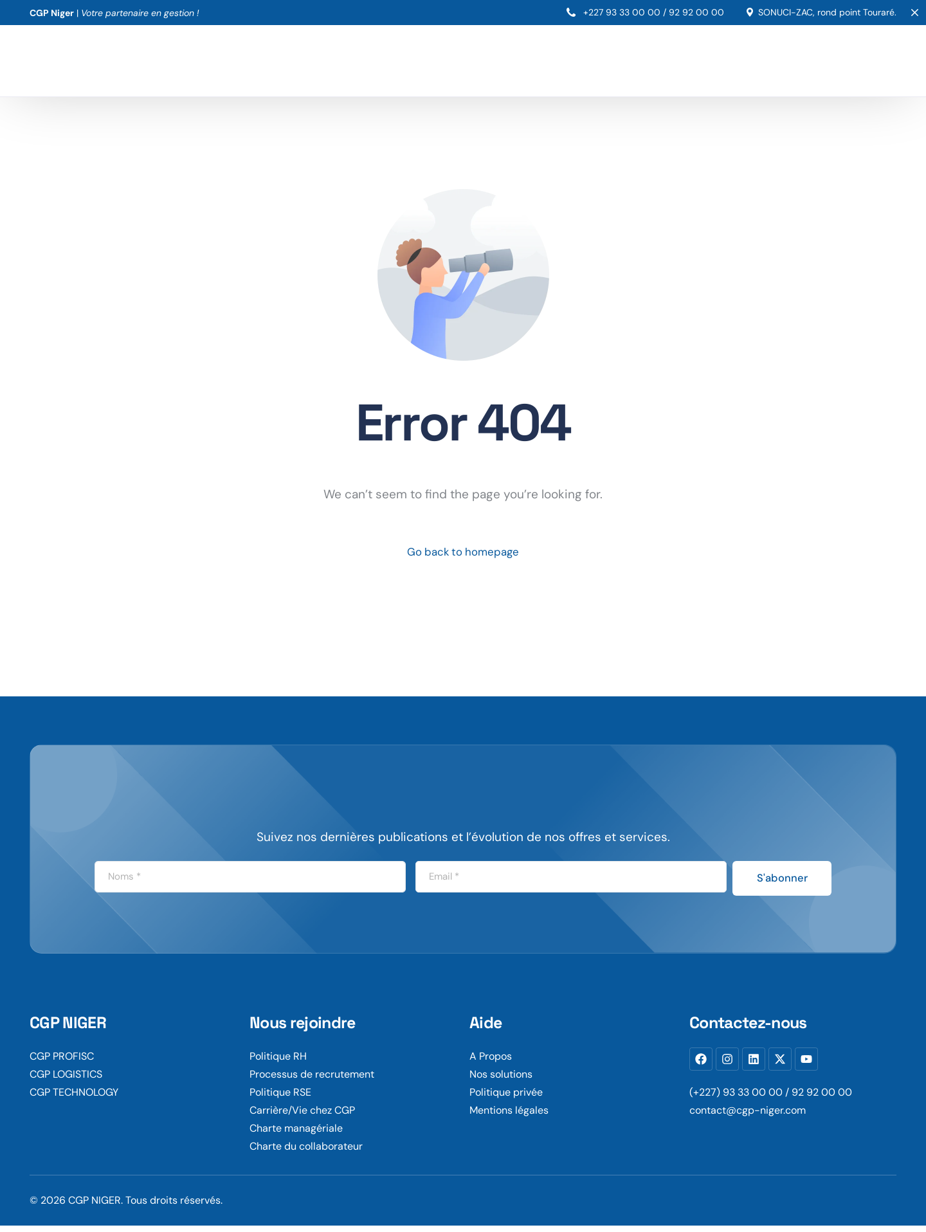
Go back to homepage (463, 553)
